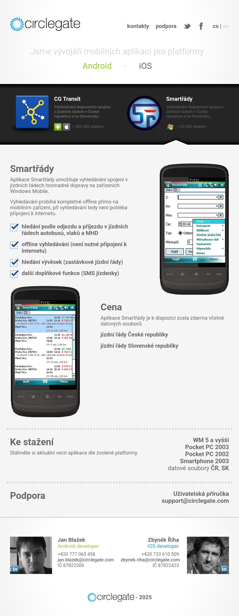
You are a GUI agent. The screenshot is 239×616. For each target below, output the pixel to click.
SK (225, 468)
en (226, 26)
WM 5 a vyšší (211, 440)
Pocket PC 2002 (207, 454)
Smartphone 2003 (204, 461)
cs (216, 26)
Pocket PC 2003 (207, 447)
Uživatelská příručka (201, 493)
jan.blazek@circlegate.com (86, 560)
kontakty (138, 26)
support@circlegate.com (195, 500)
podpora (166, 26)
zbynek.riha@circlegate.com (150, 560)
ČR (215, 468)
